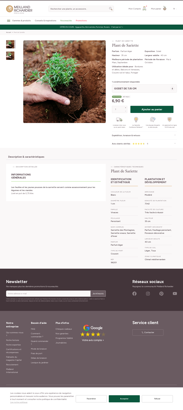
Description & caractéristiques (26, 156)
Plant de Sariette (19, 32)
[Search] (110, 8)
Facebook (134, 294)
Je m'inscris (98, 293)
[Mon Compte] (137, 8)
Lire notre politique (18, 402)
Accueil (8, 32)
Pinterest (161, 294)
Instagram (148, 294)
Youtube (175, 294)
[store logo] (19, 9)
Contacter (149, 332)
